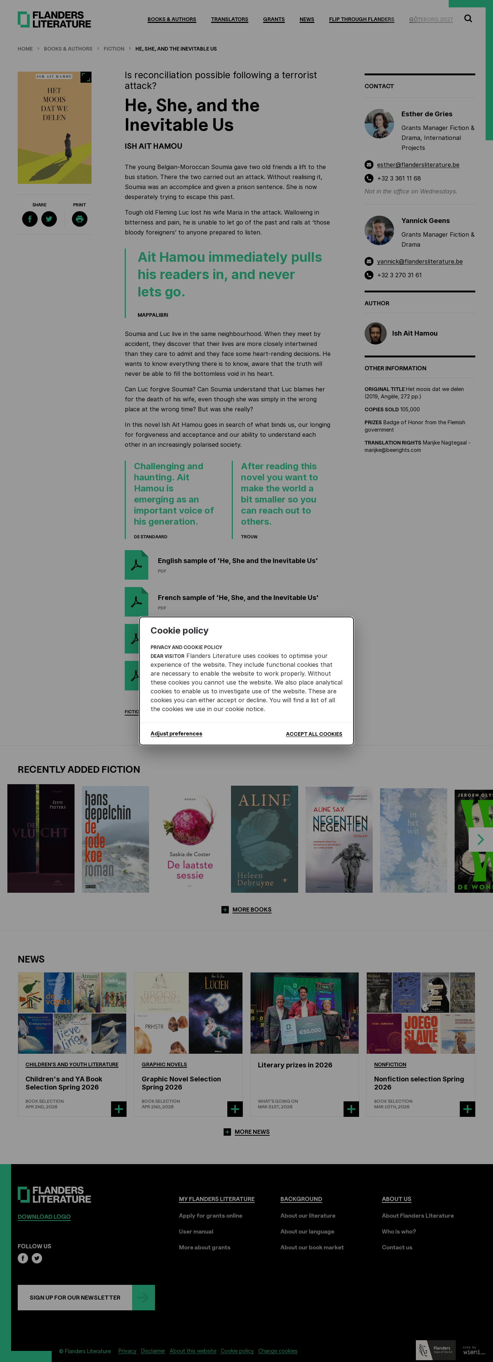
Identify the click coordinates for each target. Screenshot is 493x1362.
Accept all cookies (314, 734)
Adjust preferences (176, 733)
